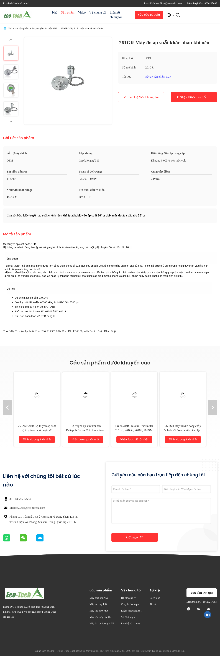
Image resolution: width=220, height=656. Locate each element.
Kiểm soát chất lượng (132, 611)
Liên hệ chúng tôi (116, 15)
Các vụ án (155, 598)
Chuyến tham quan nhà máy (131, 605)
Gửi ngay (134, 537)
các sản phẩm (22, 28)
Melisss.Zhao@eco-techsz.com (27, 507)
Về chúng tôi (97, 12)
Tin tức (153, 604)
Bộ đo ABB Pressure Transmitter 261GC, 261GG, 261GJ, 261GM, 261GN (134, 430)
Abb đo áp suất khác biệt (100, 331)
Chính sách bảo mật (45, 651)
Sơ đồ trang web (129, 617)
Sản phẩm (68, 12)
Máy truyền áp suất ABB (45, 28)
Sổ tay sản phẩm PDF (158, 76)
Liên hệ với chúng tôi (143, 97)
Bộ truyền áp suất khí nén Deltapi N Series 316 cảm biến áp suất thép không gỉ (85, 430)
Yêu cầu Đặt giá (149, 15)
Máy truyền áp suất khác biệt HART (32, 331)
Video (82, 12)
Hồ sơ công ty (128, 598)
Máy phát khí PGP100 (69, 331)
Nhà (54, 12)
